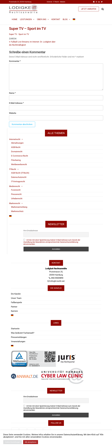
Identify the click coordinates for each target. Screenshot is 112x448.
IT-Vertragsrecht (18, 181)
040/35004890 (57, 278)
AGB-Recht (15, 147)
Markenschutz (17, 211)
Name (12, 93)
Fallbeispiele (16, 302)
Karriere (14, 311)
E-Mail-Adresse (16, 103)
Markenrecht (14, 203)
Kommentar (15, 61)
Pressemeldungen (19, 337)
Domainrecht (16, 151)
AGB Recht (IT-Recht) (20, 173)
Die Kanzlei (16, 294)
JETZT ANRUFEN (88, 9)
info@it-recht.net (57, 281)
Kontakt (55, 19)
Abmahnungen (17, 143)
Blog (65, 19)
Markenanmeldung (19, 207)
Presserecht (16, 194)
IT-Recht (12, 169)
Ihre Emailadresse (30, 231)
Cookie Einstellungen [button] (12, 442)
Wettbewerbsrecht (19, 164)
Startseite (15, 328)
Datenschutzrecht (18, 177)
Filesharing (16, 160)
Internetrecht (14, 139)
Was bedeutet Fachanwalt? (22, 333)
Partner (14, 307)
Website (12, 113)
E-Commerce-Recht (19, 156)
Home (14, 19)
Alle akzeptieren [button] (30, 442)
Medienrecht (14, 186)
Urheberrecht (16, 198)
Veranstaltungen (18, 341)
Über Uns (41, 19)
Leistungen (26, 19)
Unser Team (16, 298)
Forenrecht (16, 190)
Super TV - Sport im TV (19, 34)
